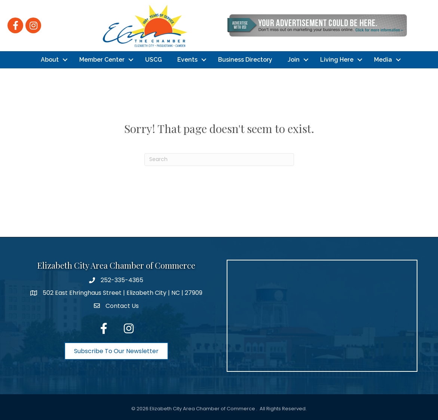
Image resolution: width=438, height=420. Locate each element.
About (50, 59)
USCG (153, 59)
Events (187, 59)
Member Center (102, 59)
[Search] (219, 159)
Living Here (336, 59)
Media (383, 59)
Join (294, 59)
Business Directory (245, 59)
